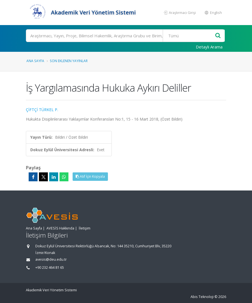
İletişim (84, 228)
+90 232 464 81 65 (49, 267)
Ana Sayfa (35, 60)
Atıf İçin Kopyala (90, 176)
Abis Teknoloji (202, 296)
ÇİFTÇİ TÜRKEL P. (42, 109)
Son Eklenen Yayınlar (69, 60)
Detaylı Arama (209, 47)
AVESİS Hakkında (60, 228)
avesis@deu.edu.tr (51, 259)
